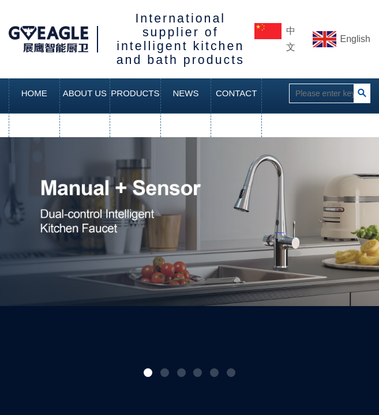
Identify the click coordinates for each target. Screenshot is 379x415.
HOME (34, 93)
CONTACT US (236, 107)
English (355, 39)
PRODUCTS (135, 93)
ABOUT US (85, 93)
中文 (290, 39)
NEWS (186, 93)
